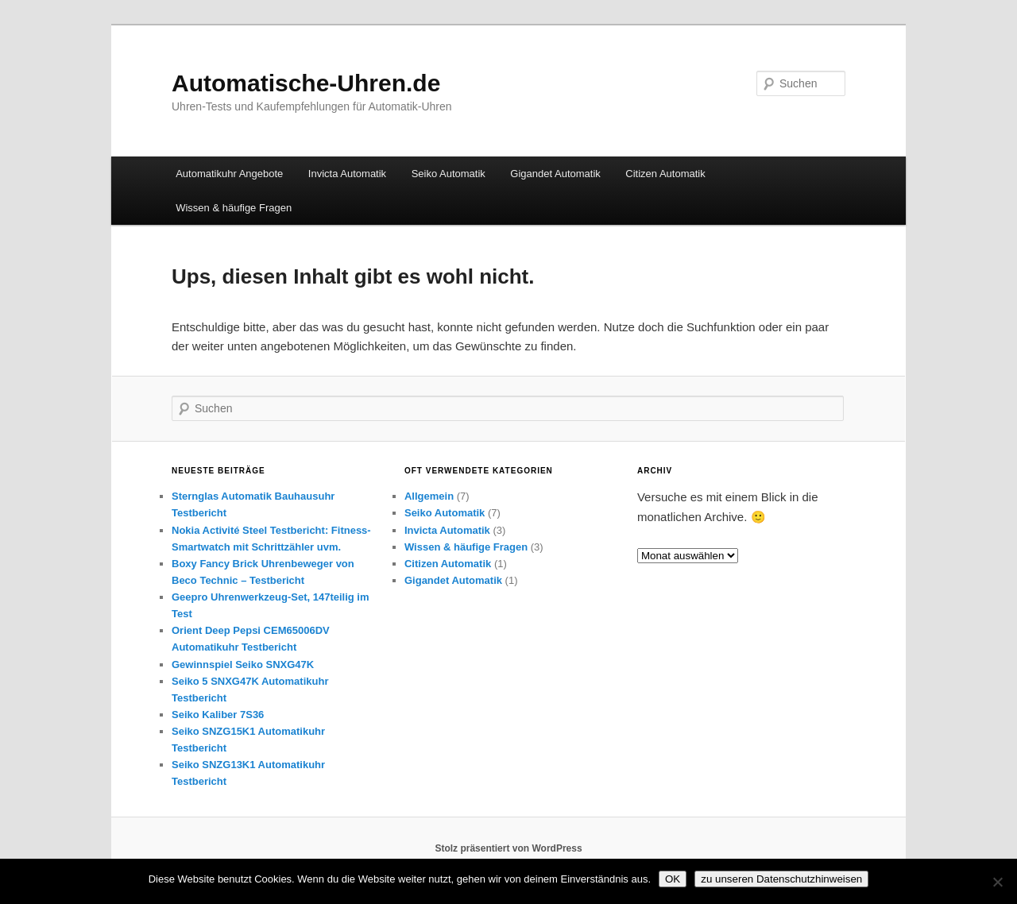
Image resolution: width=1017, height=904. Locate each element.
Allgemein (429, 496)
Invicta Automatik (347, 174)
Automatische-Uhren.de (306, 83)
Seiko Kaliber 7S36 (218, 714)
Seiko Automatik (448, 174)
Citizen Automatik (665, 174)
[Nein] (997, 882)
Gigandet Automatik (555, 174)
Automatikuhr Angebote (229, 174)
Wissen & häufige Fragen (234, 208)
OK (672, 879)
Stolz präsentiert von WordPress (508, 848)
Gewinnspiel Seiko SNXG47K (243, 664)
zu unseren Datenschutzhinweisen (781, 879)
